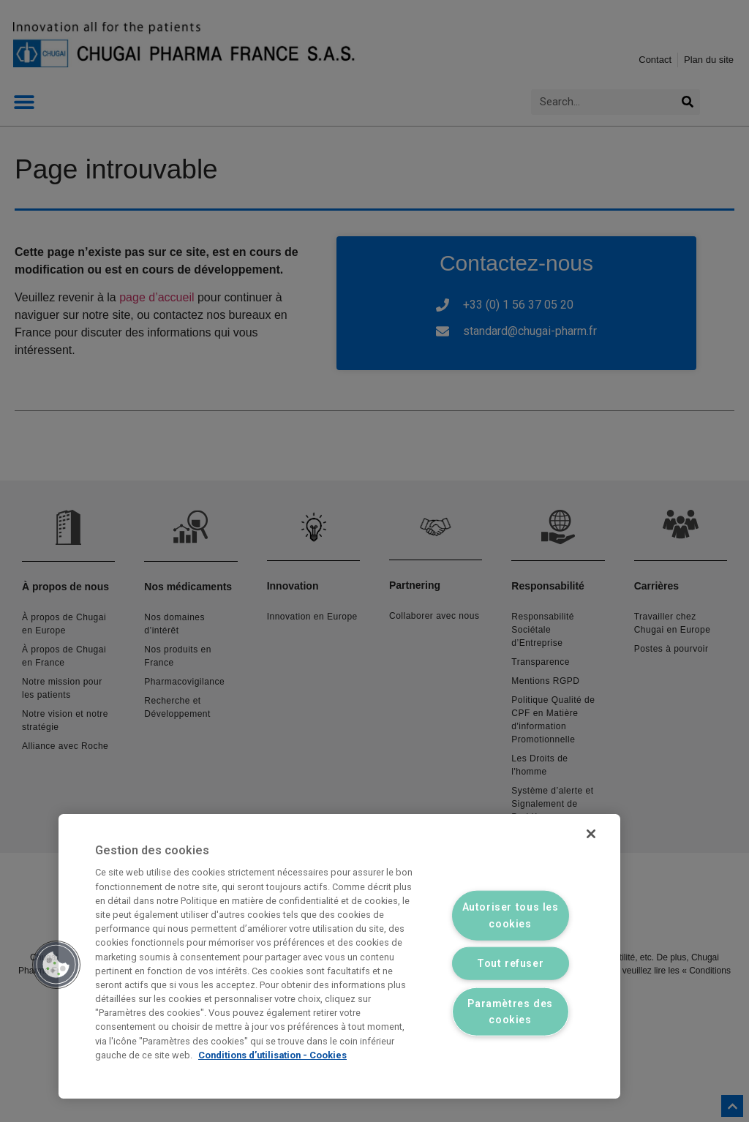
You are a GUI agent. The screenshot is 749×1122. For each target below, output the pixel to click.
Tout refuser (510, 963)
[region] (339, 956)
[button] (56, 964)
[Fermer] (589, 835)
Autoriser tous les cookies (510, 915)
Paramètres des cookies (510, 1011)
